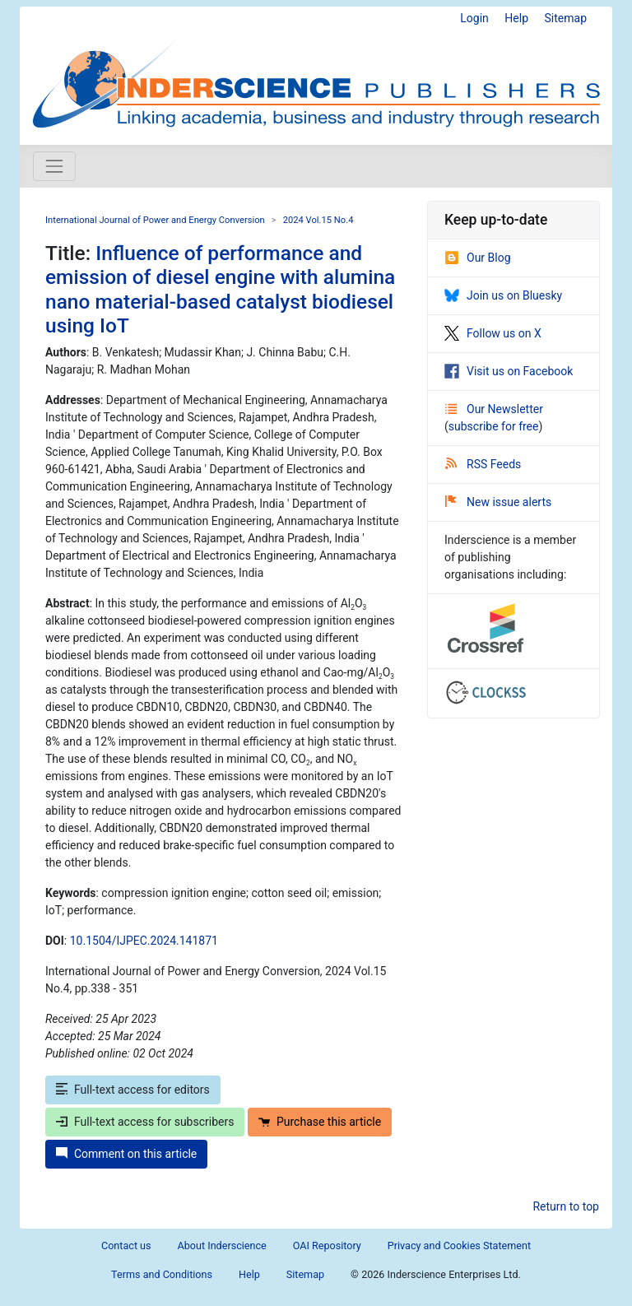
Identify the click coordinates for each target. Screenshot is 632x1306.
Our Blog (477, 257)
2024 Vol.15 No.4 (318, 220)
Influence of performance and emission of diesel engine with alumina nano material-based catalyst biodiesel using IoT (220, 289)
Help (516, 18)
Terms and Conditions (161, 1274)
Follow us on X (492, 333)
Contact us (126, 1245)
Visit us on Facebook (508, 371)
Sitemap (566, 18)
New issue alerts (498, 502)
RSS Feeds (483, 464)
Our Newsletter (494, 409)
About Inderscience (222, 1245)
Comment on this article (126, 1153)
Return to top (565, 1206)
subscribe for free (493, 426)
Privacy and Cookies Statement (459, 1245)
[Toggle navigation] (54, 166)
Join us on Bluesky (503, 295)
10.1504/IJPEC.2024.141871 (144, 940)
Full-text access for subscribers (145, 1121)
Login (474, 18)
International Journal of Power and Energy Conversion (155, 220)
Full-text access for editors (133, 1089)
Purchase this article (319, 1121)
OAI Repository (327, 1245)
